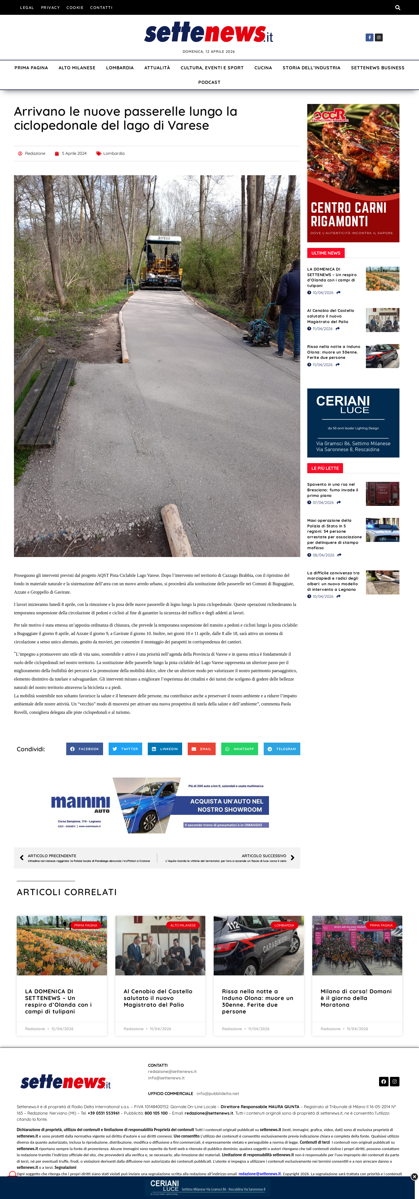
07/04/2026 (320, 502)
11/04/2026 (320, 328)
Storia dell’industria (312, 67)
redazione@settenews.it (172, 1071)
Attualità (157, 67)
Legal (27, 7)
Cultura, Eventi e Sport (212, 67)
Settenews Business (378, 67)
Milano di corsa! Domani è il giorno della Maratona (356, 998)
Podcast (209, 82)
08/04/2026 (320, 555)
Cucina (263, 67)
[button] (397, 7)
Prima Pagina (31, 67)
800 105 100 (156, 1113)
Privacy (50, 7)
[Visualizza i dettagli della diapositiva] (157, 805)
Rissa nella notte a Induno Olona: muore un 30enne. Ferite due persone (333, 352)
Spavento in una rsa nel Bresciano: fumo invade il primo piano (332, 490)
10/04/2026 (320, 292)
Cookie (75, 7)
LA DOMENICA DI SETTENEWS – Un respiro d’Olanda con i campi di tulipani (332, 277)
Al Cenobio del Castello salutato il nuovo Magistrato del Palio (330, 316)
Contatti (101, 7)
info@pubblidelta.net (218, 1093)
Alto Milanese (77, 67)
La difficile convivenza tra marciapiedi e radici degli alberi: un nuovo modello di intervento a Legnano (333, 581)
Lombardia (120, 67)
